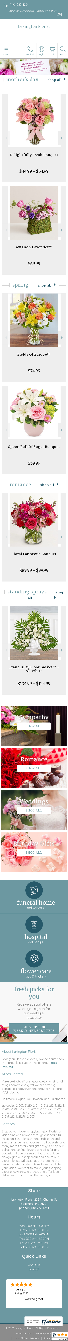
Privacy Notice (44, 1333)
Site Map (49, 1338)
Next (62, 138)
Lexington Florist (34, 26)
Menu (6, 54)
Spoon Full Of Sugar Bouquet (34, 447)
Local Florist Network (26, 1338)
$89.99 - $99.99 (34, 570)
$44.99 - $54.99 (34, 171)
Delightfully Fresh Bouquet (34, 155)
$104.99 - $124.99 (34, 683)
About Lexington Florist (20, 1051)
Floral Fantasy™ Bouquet (34, 554)
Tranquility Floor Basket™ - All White (34, 669)
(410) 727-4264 (19, 4)
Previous (6, 138)
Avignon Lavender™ (34, 247)
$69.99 (34, 263)
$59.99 (34, 463)
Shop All (55, 80)
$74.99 (34, 371)
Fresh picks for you (34, 1003)
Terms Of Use (23, 1333)
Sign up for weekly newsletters (34, 1028)
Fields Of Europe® (34, 354)
